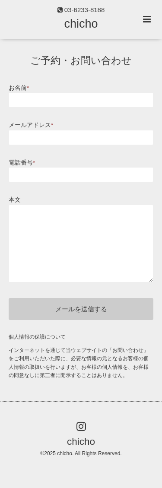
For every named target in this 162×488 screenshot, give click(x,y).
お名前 (19, 88)
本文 (15, 199)
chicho (81, 23)
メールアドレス (31, 125)
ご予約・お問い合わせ (81, 60)
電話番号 (22, 162)
